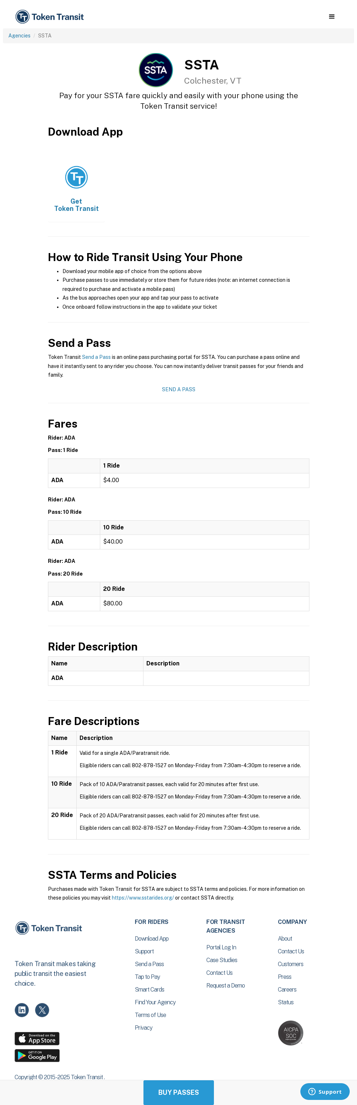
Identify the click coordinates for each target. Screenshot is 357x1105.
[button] (331, 17)
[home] (51, 17)
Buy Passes (178, 1092)
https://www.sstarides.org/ (143, 898)
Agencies (19, 36)
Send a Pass (96, 357)
